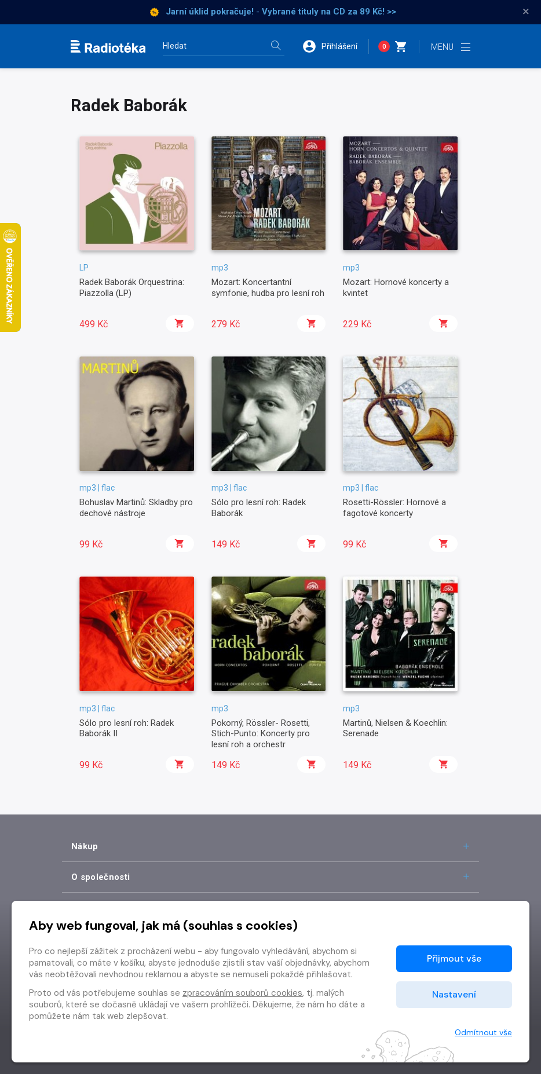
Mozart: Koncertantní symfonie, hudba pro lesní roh (267, 287)
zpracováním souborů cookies (242, 993)
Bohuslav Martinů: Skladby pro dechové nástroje (136, 507)
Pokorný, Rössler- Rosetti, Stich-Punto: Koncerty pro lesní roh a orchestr (260, 734)
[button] (335, 46)
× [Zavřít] (525, 11)
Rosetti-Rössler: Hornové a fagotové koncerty (394, 507)
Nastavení (454, 994)
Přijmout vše (454, 958)
